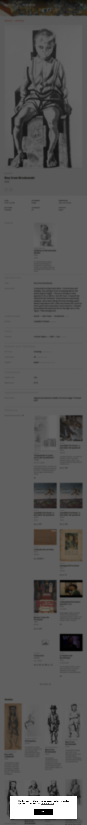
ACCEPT (43, 812)
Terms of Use (47, 803)
